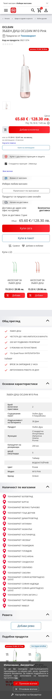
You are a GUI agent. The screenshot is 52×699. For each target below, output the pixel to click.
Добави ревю (26, 626)
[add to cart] (14, 295)
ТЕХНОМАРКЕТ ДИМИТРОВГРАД (20, 518)
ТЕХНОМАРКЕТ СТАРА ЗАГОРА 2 (19, 595)
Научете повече (9, 143)
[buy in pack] (26, 238)
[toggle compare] (14, 246)
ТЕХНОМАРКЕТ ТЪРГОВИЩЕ (18, 600)
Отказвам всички (26, 689)
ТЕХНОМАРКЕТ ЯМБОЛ (15, 606)
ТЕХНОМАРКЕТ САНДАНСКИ (18, 562)
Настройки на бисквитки (26, 694)
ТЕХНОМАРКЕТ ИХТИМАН (17, 524)
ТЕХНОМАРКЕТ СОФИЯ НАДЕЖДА (20, 584)
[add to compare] (9, 654)
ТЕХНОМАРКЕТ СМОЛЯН (16, 573)
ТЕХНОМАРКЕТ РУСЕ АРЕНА (17, 556)
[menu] (6, 10)
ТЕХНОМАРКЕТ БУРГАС (15, 502)
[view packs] (26, 129)
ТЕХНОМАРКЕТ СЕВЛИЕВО (17, 567)
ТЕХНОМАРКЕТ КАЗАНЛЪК (17, 529)
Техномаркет (28, 36)
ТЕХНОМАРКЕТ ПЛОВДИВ (17, 551)
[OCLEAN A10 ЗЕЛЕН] (37, 653)
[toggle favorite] (33, 246)
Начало (6, 18)
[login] (46, 10)
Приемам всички (26, 683)
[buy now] (26, 228)
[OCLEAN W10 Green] (15, 653)
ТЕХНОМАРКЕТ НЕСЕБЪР (16, 540)
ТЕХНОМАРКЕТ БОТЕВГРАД (17, 496)
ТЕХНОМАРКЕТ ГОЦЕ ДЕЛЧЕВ (18, 513)
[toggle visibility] (26, 321)
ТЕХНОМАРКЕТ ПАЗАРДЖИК (18, 545)
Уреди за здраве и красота (22, 18)
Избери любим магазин (14, 183)
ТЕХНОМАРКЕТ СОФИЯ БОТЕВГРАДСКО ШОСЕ (23, 578)
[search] (33, 10)
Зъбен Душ (37, 427)
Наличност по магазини (26, 190)
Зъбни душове (40, 18)
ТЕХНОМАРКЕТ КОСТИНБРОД (18, 534)
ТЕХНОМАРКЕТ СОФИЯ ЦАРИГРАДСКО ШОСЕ (23, 589)
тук (16, 678)
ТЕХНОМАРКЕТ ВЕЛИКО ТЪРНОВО (21, 507)
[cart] (39, 10)
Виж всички (8, 171)
